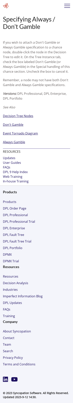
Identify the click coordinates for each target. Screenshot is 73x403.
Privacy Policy (13, 358)
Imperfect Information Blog (23, 296)
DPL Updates (12, 303)
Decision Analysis (15, 283)
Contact (8, 338)
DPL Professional (15, 215)
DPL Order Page (14, 208)
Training (9, 316)
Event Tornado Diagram (20, 133)
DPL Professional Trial (19, 221)
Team (7, 344)
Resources (10, 276)
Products (9, 202)
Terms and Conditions (19, 364)
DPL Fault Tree (13, 235)
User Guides (12, 163)
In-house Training (16, 181)
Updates (9, 158)
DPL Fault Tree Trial (17, 241)
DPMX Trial (11, 261)
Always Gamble (14, 142)
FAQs (6, 167)
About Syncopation (17, 331)
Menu (67, 6)
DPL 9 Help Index (15, 172)
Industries (10, 289)
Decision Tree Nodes (18, 116)
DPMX (7, 254)
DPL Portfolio (12, 248)
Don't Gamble (13, 125)
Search (8, 351)
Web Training (12, 176)
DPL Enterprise (14, 228)
